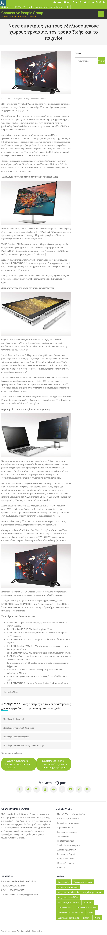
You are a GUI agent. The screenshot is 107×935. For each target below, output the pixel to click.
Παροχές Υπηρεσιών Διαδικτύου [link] (71, 814)
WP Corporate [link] (23, 931)
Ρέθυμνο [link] (86, 917)
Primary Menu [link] (101, 14)
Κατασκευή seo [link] (64, 907)
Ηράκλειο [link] (88, 902)
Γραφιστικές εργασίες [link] (83, 882)
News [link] (15, 692)
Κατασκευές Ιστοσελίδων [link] (68, 818)
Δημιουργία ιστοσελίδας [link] (68, 887)
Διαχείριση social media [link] (68, 892)
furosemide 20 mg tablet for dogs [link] (28, 745)
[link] (3, 3)
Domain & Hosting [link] (65, 863)
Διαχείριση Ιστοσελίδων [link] (68, 897)
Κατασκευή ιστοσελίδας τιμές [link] (70, 912)
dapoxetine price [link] (21, 736)
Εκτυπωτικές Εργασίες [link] (67, 832)
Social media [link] (63, 882)
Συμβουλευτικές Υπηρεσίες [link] (69, 845)
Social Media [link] (63, 836)
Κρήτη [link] (90, 912)
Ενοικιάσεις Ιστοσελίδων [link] (68, 823)
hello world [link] (18, 719)
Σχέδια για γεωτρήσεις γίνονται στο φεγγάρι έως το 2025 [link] (19, 764)
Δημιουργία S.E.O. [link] (65, 827)
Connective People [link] (38, 98)
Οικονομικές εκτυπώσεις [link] (68, 917)
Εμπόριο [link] (61, 867)
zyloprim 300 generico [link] (23, 727)
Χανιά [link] (97, 917)
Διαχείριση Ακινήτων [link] (66, 849)
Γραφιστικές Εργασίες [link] (66, 858)
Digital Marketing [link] (65, 840)
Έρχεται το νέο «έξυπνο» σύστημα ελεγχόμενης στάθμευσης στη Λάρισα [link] (54, 764)
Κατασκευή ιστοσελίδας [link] (85, 907)
